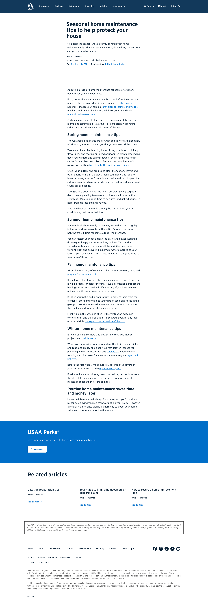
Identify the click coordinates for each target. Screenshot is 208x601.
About (31, 548)
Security (100, 548)
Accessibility (85, 548)
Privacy (31, 557)
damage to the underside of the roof (105, 321)
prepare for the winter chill (82, 274)
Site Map (41, 557)
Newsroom (55, 548)
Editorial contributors (115, 64)
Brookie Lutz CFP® (79, 64)
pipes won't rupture (110, 368)
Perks (41, 548)
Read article (35, 501)
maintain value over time (81, 114)
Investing (89, 6)
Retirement (73, 6)
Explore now (39, 449)
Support (113, 548)
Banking (59, 6)
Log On (175, 6)
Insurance (44, 6)
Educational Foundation (70, 557)
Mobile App (128, 548)
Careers (69, 548)
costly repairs (124, 103)
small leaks (113, 351)
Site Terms (52, 557)
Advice (103, 6)
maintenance (89, 338)
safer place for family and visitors (119, 106)
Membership (119, 6)
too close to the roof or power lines (109, 165)
